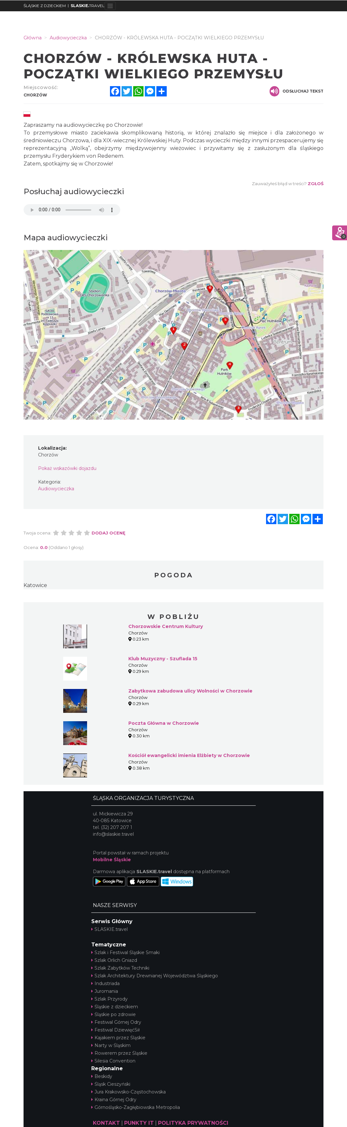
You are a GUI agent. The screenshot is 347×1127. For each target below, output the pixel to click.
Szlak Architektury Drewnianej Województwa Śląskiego (154, 976)
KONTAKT (106, 1123)
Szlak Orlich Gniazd (114, 960)
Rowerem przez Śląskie (119, 1053)
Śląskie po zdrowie (113, 1014)
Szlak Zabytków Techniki (120, 968)
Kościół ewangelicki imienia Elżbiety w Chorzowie (189, 755)
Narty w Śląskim (111, 1045)
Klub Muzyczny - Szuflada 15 (162, 659)
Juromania (104, 991)
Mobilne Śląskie (112, 860)
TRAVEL (87, 5)
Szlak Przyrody (109, 999)
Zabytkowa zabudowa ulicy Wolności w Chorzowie (190, 691)
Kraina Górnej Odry (113, 1099)
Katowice (35, 585)
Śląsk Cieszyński (110, 1084)
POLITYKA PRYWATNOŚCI (193, 1123)
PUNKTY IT (139, 1123)
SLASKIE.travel (109, 929)
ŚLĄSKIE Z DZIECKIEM (45, 5)
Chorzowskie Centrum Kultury (165, 626)
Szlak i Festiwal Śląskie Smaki (125, 952)
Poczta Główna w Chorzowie (163, 723)
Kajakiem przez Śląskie (118, 1038)
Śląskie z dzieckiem (114, 1007)
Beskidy (101, 1076)
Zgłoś (315, 183)
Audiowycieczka (56, 489)
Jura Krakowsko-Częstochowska (128, 1092)
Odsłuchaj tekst (296, 91)
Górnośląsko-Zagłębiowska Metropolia (135, 1107)
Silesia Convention (113, 1061)
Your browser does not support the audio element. (72, 209)
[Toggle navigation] (110, 6)
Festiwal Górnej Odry (116, 1022)
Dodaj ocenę (108, 532)
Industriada (105, 983)
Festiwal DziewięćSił (115, 1030)
